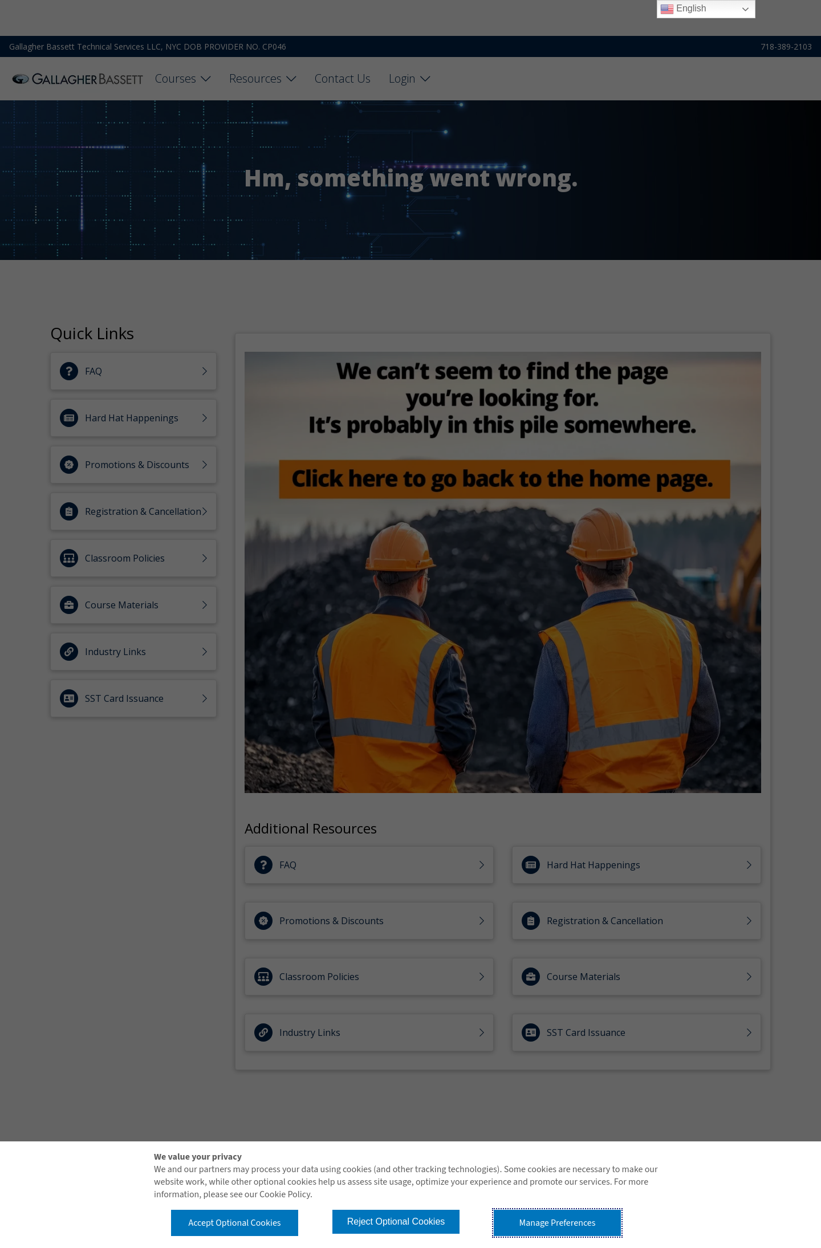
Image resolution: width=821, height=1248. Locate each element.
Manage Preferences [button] (557, 1223)
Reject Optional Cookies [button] (396, 1221)
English (683, 9)
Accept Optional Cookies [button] (234, 1223)
